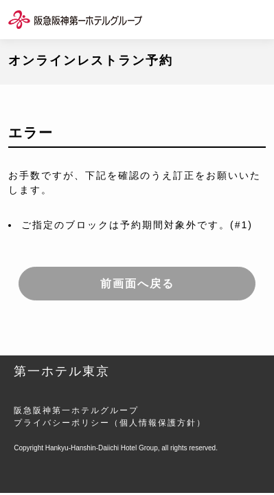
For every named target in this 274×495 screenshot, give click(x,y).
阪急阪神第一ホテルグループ (76, 410)
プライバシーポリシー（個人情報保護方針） (110, 423)
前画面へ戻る (137, 283)
